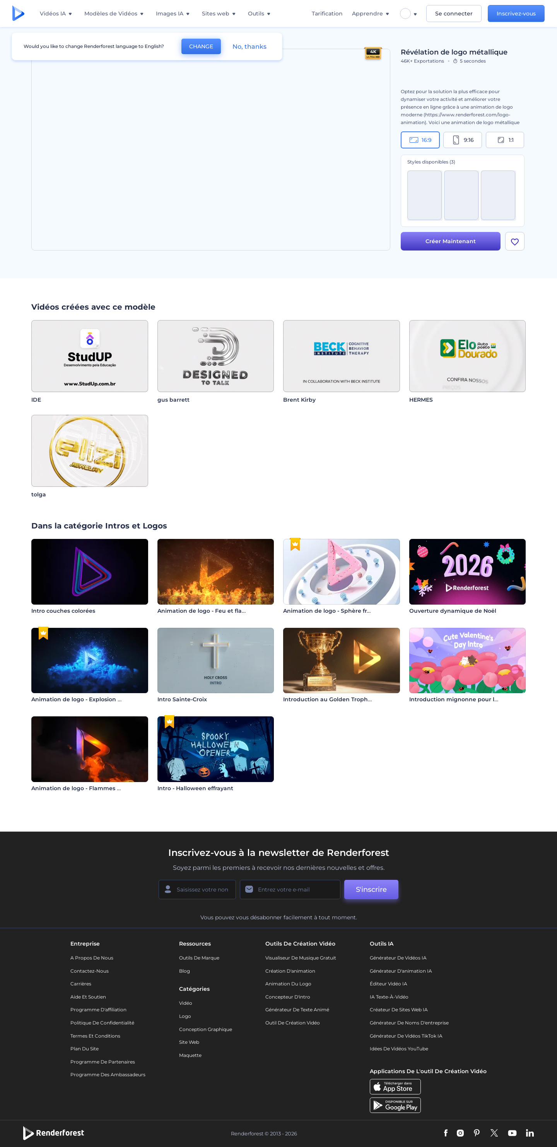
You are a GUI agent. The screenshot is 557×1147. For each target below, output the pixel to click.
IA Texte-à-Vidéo (389, 997)
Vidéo (185, 1003)
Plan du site (84, 1049)
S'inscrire (371, 889)
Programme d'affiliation (98, 1009)
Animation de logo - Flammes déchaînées (90, 788)
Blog (184, 971)
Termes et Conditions (95, 1036)
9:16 (462, 140)
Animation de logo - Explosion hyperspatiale (94, 699)
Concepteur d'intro (287, 997)
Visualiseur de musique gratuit (300, 958)
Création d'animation (290, 971)
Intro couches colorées (63, 610)
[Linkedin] (530, 1133)
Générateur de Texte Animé (297, 1009)
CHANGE (201, 46)
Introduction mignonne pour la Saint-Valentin (474, 699)
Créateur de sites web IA (399, 1009)
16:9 (420, 140)
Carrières (80, 984)
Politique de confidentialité (102, 1023)
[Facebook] (446, 1133)
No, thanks (249, 46)
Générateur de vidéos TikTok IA (406, 1036)
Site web (189, 1042)
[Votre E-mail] (290, 889)
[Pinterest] (476, 1133)
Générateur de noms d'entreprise (409, 1023)
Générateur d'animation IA (401, 971)
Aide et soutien (88, 997)
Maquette (190, 1055)
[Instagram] (460, 1133)
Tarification (327, 13)
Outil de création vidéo (292, 1023)
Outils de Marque (199, 958)
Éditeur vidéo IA (388, 984)
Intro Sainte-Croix (182, 699)
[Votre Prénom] (197, 889)
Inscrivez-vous (516, 13)
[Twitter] (494, 1133)
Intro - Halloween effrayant (195, 788)
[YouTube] (512, 1133)
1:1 (505, 140)
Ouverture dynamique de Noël (452, 610)
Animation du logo (288, 984)
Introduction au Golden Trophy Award (337, 699)
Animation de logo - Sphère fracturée (336, 610)
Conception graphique (205, 1029)
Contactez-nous (89, 971)
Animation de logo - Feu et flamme (207, 610)
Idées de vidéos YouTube (399, 1049)
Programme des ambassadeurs (107, 1074)
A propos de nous (91, 958)
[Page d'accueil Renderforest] (18, 13)
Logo (185, 1016)
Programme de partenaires (102, 1062)
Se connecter (454, 13)
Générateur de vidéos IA (398, 958)
